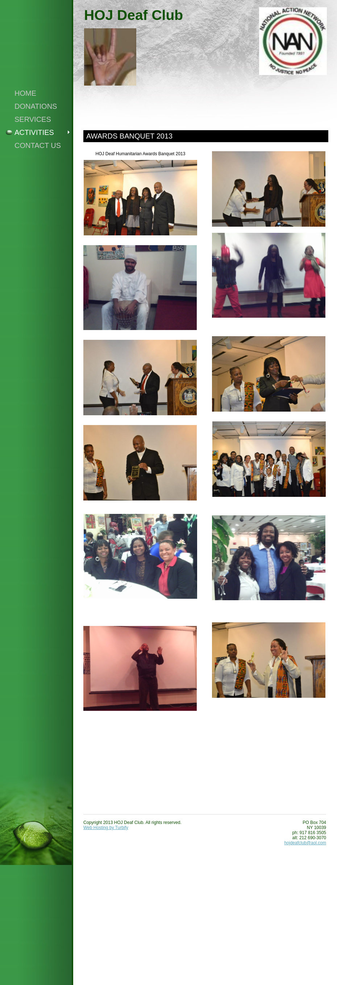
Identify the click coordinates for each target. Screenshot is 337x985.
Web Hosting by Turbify (105, 827)
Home (25, 93)
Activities (34, 132)
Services (32, 119)
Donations (35, 106)
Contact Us (37, 145)
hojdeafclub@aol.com (305, 842)
